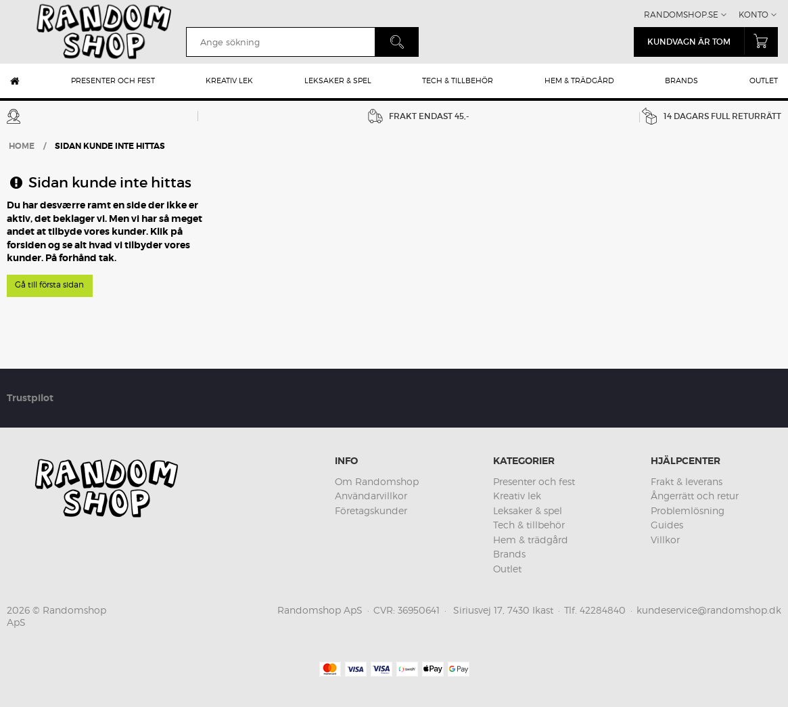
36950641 (419, 610)
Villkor (665, 539)
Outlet (763, 80)
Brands (681, 80)
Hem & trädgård (579, 80)
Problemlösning (687, 510)
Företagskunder (371, 510)
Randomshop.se (681, 14)
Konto (753, 14)
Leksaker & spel (337, 80)
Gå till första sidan (49, 284)
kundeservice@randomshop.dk (708, 610)
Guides (667, 524)
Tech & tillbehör (457, 80)
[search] (280, 42)
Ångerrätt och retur (695, 495)
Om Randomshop (377, 481)
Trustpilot (30, 398)
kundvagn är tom (712, 41)
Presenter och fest (113, 80)
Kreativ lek (229, 80)
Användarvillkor (371, 495)
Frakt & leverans (686, 481)
